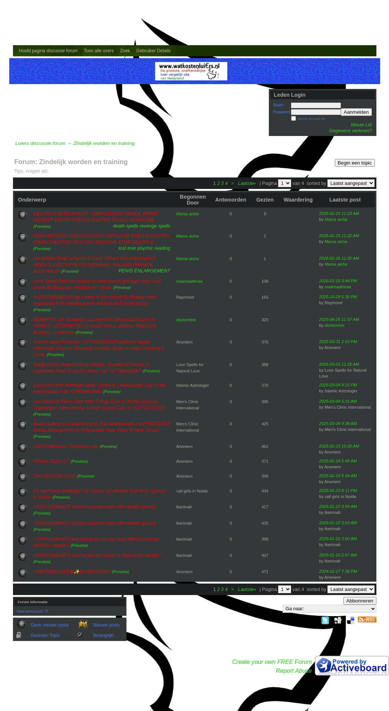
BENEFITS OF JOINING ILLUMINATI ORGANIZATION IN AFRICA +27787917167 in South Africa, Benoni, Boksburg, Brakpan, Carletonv (95, 326)
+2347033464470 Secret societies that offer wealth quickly (94, 506)
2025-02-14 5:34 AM (338, 476)
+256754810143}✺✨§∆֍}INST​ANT (71, 571)
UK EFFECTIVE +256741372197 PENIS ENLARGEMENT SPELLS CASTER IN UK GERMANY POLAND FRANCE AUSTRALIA (94, 265)
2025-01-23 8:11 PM (338, 490)
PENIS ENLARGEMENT (144, 270)
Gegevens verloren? (350, 130)
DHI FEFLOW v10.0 (54, 476)
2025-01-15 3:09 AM (338, 506)
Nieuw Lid (361, 124)
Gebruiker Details (153, 50)
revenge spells (155, 226)
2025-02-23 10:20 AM (339, 446)
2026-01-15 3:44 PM (338, 281)
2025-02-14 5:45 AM (338, 461)
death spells (125, 226)
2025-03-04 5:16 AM (338, 401)
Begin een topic (355, 163)
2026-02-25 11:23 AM (339, 213)
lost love (127, 248)
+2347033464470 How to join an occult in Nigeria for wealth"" (97, 555)
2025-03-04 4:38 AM (338, 423)
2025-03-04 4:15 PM (338, 385)
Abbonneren (359, 601)
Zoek (125, 50)
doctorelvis (186, 320)
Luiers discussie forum (40, 143)
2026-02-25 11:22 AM (339, 235)
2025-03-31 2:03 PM (338, 341)
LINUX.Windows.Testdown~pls (65, 446)
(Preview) (42, 226)
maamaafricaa (189, 281)
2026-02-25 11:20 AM (339, 258)
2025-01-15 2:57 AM (338, 555)
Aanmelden (356, 112)
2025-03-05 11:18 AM (339, 364)
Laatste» (248, 183)
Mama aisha (187, 214)
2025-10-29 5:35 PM (338, 297)
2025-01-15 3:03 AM (338, 523)
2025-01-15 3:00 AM (338, 538)
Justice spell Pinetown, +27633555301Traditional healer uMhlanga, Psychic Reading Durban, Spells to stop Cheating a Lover (99, 348)
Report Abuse (294, 671)
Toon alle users (99, 50)
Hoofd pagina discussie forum (48, 50)
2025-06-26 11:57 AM (339, 319)
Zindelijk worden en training (104, 143)
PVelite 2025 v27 (51, 461)
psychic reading (153, 248)
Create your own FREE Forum (272, 662)
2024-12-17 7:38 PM (338, 571)
